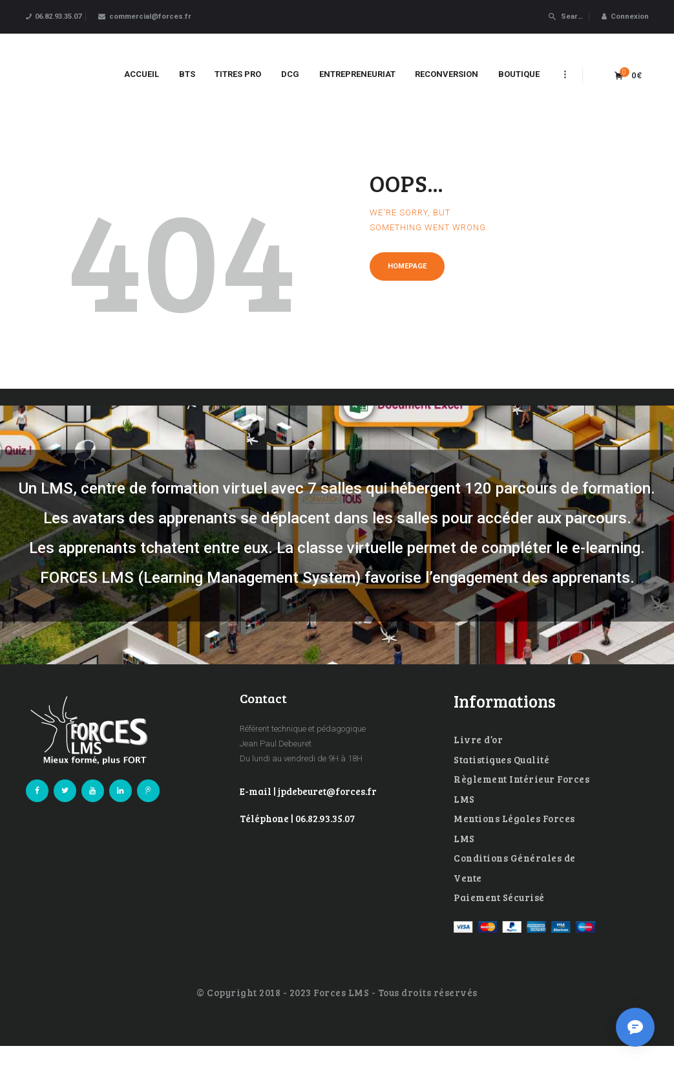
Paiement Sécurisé (499, 897)
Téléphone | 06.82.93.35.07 (297, 818)
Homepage (407, 266)
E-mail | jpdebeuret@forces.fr (308, 791)
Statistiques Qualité (501, 759)
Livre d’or (478, 739)
